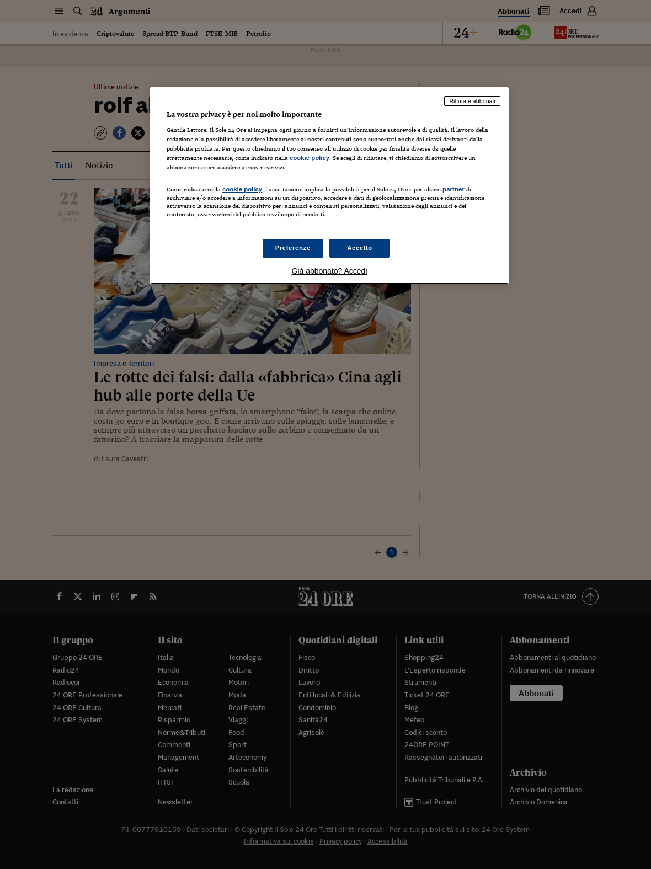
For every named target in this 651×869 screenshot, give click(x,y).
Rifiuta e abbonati (472, 101)
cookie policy (309, 157)
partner (453, 189)
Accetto (359, 247)
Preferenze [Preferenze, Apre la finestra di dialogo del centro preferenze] (293, 247)
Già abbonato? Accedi (329, 270)
